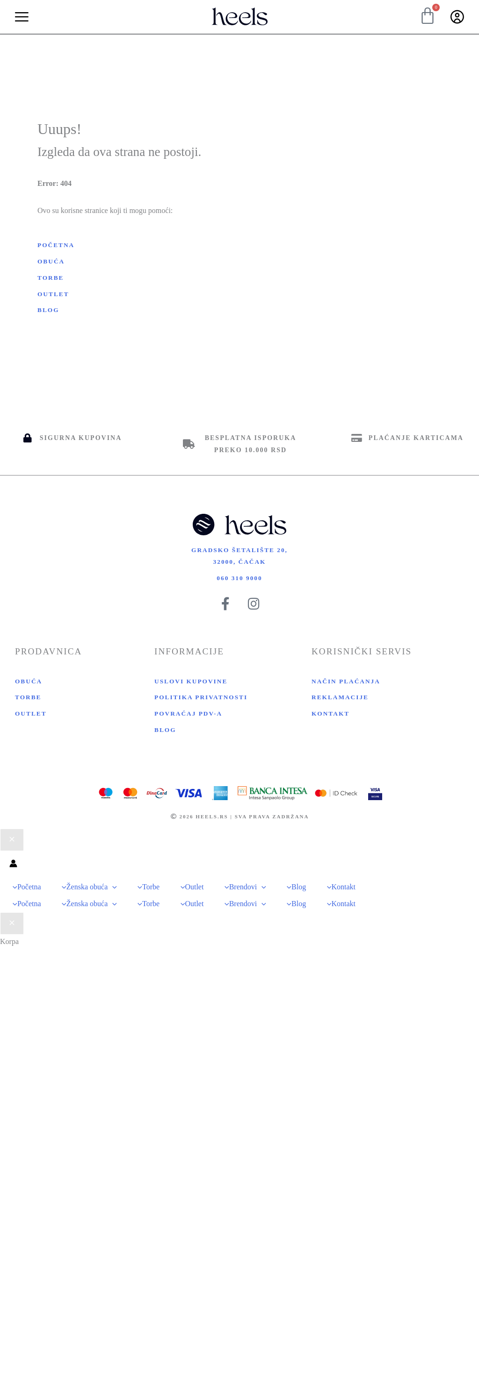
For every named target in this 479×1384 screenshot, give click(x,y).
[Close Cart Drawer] (12, 925)
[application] (110, 892)
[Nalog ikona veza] (13, 872)
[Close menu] (12, 847)
